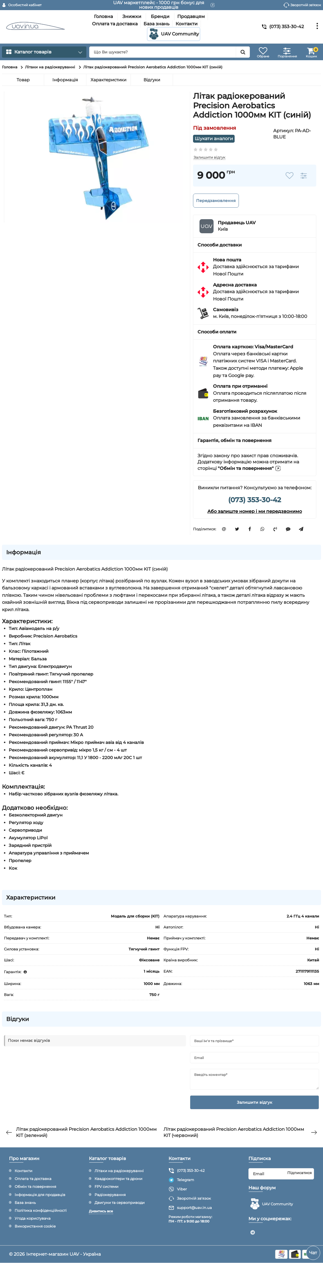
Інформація (65, 79)
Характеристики (108, 79)
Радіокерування (110, 1194)
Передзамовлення (216, 200)
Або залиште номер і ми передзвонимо (254, 511)
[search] (169, 52)
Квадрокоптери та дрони (118, 1178)
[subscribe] (281, 1173)
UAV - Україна (85, 1254)
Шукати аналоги (214, 138)
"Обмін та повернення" (249, 468)
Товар (23, 79)
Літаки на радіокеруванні (119, 1170)
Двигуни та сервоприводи (120, 1202)
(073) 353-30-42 (254, 500)
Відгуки (151, 79)
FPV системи (106, 1186)
